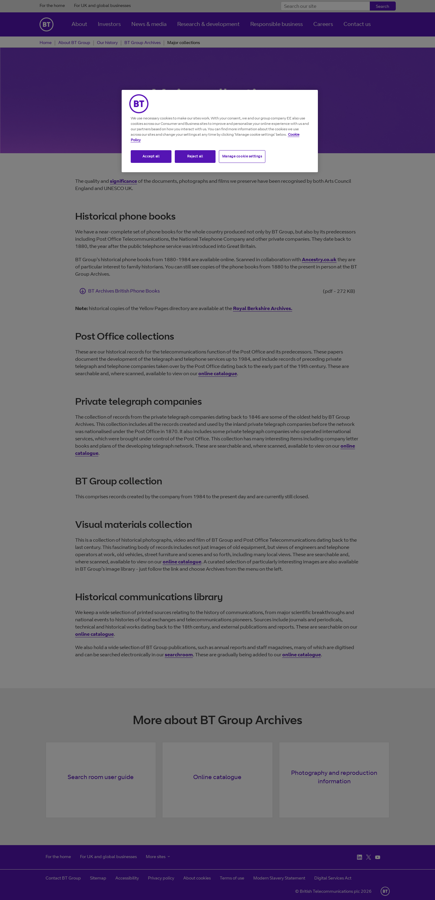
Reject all (195, 156)
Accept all (151, 156)
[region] (220, 131)
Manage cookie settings (242, 156)
